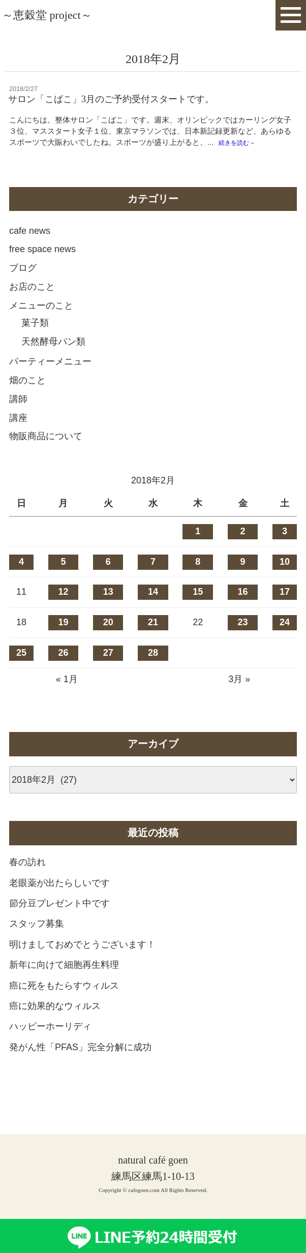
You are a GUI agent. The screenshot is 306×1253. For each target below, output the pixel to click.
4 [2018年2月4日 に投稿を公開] (21, 578)
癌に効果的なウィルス (55, 1023)
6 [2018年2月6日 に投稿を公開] (108, 578)
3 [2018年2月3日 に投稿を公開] (284, 548)
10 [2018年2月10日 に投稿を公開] (285, 578)
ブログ (23, 285)
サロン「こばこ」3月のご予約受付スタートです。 (111, 99)
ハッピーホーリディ (50, 1043)
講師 (18, 416)
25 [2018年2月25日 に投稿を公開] (21, 669)
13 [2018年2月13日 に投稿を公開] (108, 609)
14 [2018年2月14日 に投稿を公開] (153, 609)
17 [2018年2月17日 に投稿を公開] (285, 609)
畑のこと (27, 397)
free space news (42, 266)
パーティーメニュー (50, 379)
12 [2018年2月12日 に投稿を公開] (63, 609)
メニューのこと (41, 322)
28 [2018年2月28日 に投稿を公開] (153, 669)
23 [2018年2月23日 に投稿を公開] (243, 639)
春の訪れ (27, 879)
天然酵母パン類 (53, 358)
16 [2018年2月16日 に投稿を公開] (243, 609)
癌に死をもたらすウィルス (64, 1002)
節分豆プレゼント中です (59, 920)
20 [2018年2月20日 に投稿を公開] (108, 639)
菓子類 (35, 340)
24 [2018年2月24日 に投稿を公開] (285, 639)
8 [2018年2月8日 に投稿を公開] (197, 578)
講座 (18, 435)
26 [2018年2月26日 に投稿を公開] (63, 669)
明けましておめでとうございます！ (82, 961)
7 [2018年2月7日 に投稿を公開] (153, 578)
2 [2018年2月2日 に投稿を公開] (243, 548)
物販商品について (45, 453)
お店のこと (32, 304)
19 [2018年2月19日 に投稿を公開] (63, 639)
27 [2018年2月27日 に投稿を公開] (108, 669)
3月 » (239, 696)
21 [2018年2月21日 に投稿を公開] (153, 639)
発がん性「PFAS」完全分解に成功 (80, 1064)
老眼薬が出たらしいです (59, 900)
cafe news (29, 247)
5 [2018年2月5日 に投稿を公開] (63, 578)
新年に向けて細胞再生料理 (64, 982)
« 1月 (67, 696)
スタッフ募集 (36, 941)
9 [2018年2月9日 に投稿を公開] (243, 578)
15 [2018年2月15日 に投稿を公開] (198, 609)
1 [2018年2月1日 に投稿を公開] (197, 548)
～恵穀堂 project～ (47, 15)
